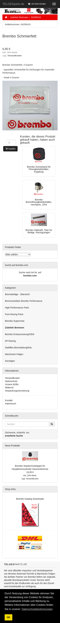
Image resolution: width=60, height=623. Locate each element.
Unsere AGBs (12, 384)
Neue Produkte (12, 445)
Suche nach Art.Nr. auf (30, 272)
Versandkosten (15, 55)
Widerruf (9, 387)
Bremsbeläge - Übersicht (17, 294)
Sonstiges (10, 361)
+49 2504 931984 (37, 4)
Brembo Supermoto (14, 321)
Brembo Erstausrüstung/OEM (19, 334)
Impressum (10, 403)
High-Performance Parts (17, 307)
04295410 (36, 17)
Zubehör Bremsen (19, 17)
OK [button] (8, 617)
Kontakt (8, 400)
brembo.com (30, 275)
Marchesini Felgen (14, 354)
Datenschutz (11, 381)
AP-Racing (10, 341)
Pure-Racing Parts (14, 314)
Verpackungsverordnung (17, 390)
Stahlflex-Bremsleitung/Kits (18, 347)
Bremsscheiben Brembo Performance (23, 301)
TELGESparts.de (13, 4)
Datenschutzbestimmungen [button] (37, 609)
